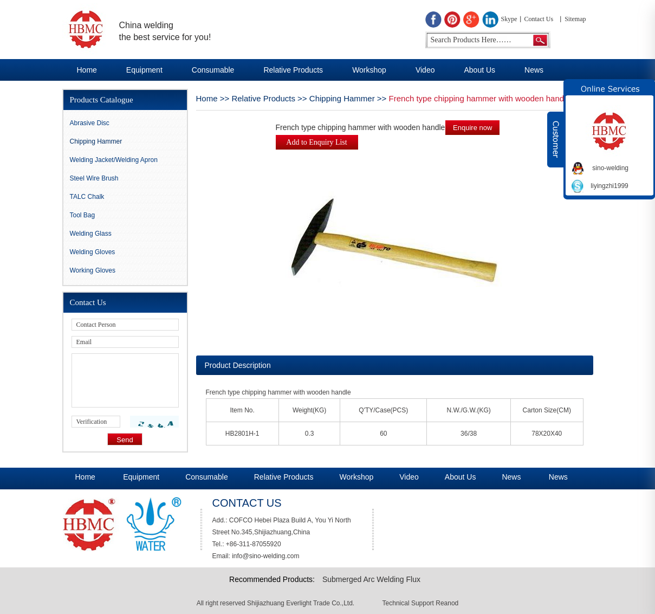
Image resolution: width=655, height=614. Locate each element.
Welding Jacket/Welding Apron (114, 160)
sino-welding (610, 168)
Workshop (369, 70)
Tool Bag (82, 215)
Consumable (213, 70)
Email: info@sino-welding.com (256, 556)
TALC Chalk (87, 197)
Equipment (144, 70)
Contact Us (539, 19)
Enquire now (472, 128)
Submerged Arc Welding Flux (371, 579)
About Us (479, 70)
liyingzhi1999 (609, 186)
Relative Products (293, 70)
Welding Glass (91, 233)
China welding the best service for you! (165, 31)
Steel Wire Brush (94, 178)
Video (425, 70)
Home (87, 70)
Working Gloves (92, 270)
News (533, 70)
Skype (509, 19)
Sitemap (575, 19)
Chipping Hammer (342, 98)
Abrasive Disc (89, 123)
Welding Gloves (92, 252)
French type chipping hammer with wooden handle (479, 98)
